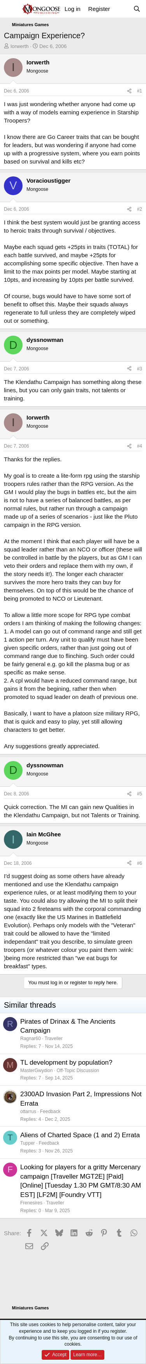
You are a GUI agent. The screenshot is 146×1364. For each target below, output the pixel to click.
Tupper (27, 1143)
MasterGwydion (36, 1070)
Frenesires (31, 1203)
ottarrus (28, 1111)
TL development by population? (66, 1062)
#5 (139, 794)
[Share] (129, 91)
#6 (139, 863)
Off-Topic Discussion (77, 1070)
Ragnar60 (30, 1038)
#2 (139, 209)
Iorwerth (20, 46)
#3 (139, 369)
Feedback (50, 1111)
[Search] (136, 9)
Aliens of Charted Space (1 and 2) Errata (80, 1135)
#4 (139, 446)
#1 (139, 91)
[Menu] (11, 9)
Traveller (54, 1038)
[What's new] (121, 9)
